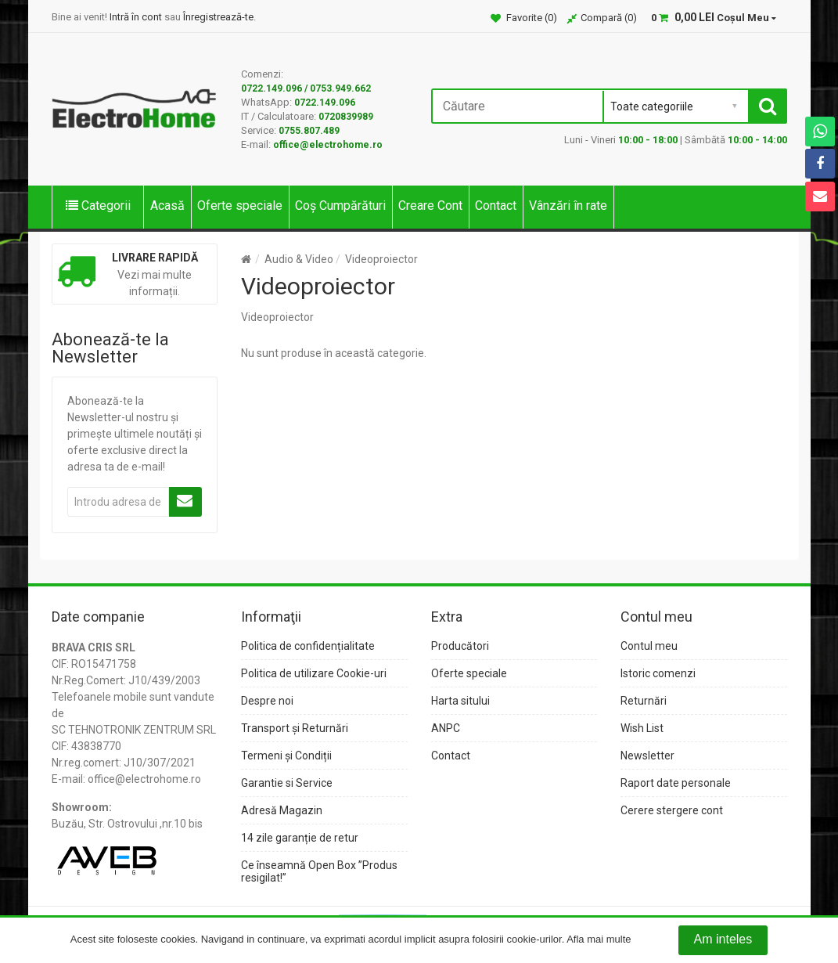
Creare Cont (430, 205)
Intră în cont (136, 17)
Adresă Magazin (281, 810)
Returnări (643, 700)
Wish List (642, 728)
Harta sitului (460, 700)
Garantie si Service (287, 783)
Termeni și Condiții (286, 755)
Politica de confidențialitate (308, 646)
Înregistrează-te (218, 17)
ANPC (445, 728)
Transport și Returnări (294, 728)
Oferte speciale (239, 205)
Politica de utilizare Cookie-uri (314, 673)
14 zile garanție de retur (299, 837)
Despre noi (267, 700)
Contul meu (649, 646)
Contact (495, 205)
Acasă (167, 205)
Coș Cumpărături (340, 205)
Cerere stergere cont (671, 810)
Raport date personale (675, 783)
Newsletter (647, 755)
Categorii (98, 205)
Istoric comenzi (658, 673)
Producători (460, 646)
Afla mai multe (598, 940)
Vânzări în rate (568, 205)
